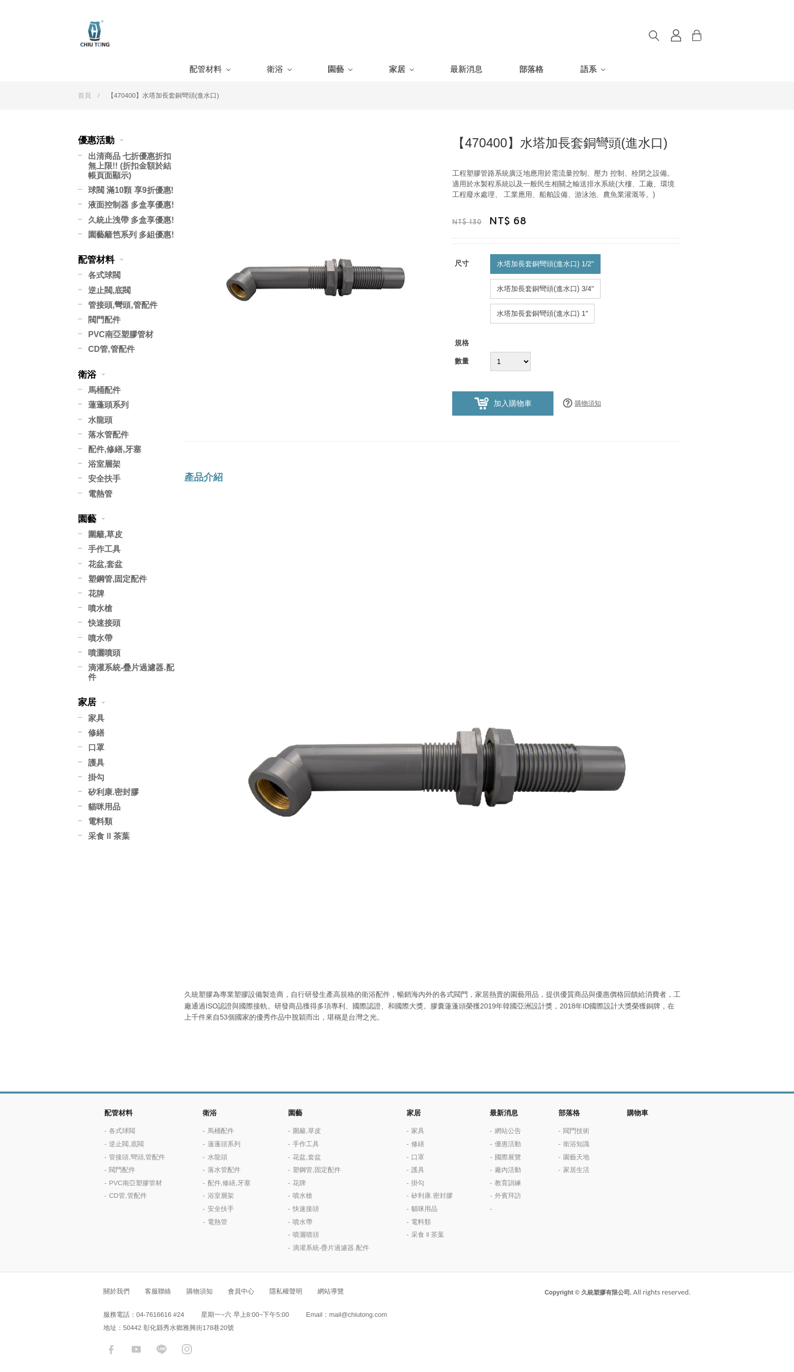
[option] (313, 264)
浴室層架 (104, 464)
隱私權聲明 (285, 1291)
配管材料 (205, 69)
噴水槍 (100, 608)
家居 (397, 69)
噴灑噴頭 (104, 653)
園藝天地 (576, 1157)
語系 (588, 69)
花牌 (96, 593)
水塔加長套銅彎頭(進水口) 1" (542, 313)
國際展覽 (508, 1157)
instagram (186, 1349)
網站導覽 (330, 1291)
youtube (136, 1349)
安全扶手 (104, 478)
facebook (110, 1349)
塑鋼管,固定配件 (117, 579)
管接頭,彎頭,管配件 (122, 305)
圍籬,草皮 (105, 534)
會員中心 (241, 1291)
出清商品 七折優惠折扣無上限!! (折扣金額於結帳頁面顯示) (129, 166)
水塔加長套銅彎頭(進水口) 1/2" (545, 264)
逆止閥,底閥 (109, 290)
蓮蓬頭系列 (108, 404)
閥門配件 (104, 319)
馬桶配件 (104, 390)
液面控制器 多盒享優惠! (131, 204)
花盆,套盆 (105, 564)
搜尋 (653, 35)
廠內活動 (508, 1170)
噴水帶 (100, 638)
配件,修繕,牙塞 (114, 449)
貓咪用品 (104, 806)
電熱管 (100, 494)
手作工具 (104, 549)
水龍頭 (100, 420)
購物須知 (588, 403)
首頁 (84, 95)
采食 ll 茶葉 (109, 836)
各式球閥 (104, 275)
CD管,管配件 (111, 349)
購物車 (705, 35)
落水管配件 (108, 434)
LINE (161, 1349)
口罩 (96, 747)
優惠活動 (96, 140)
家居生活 (576, 1170)
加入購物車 (513, 403)
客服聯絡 (158, 1291)
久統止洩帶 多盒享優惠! (131, 220)
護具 (96, 762)
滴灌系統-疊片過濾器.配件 (131, 672)
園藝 (336, 69)
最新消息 (466, 69)
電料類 (100, 821)
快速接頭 (104, 623)
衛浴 (275, 69)
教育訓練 (508, 1183)
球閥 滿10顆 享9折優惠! (131, 190)
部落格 (531, 69)
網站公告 (508, 1131)
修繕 (96, 733)
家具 (96, 718)
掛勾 (96, 777)
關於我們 (116, 1291)
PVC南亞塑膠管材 (120, 334)
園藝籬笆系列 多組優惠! (131, 234)
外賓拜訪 (508, 1195)
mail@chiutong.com (358, 1314)
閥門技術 (576, 1131)
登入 (676, 35)
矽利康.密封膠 (113, 792)
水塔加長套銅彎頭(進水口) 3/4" (545, 289)
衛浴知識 (576, 1144)
